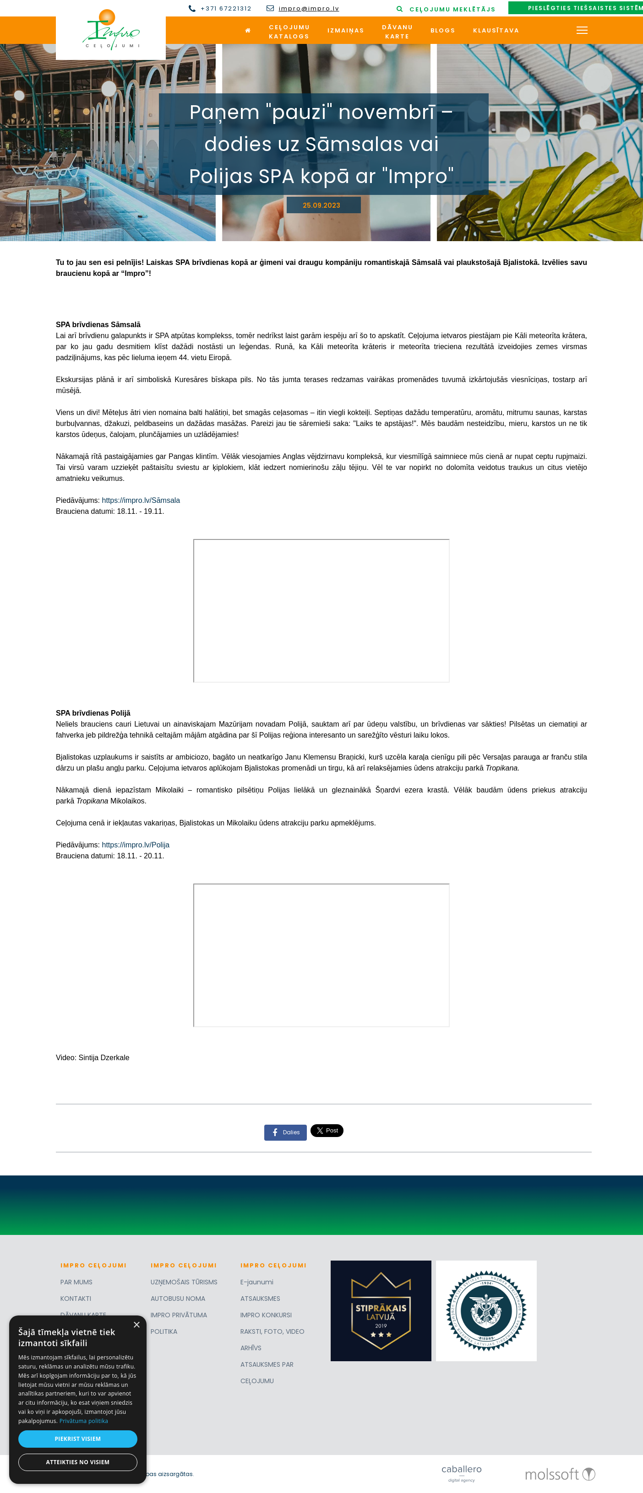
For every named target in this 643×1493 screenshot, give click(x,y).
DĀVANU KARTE (83, 1315)
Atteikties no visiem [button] (77, 1462)
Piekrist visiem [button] (77, 1439)
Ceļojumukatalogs (289, 32)
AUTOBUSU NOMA (178, 1298)
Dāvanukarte (397, 32)
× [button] (136, 1325)
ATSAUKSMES (260, 1298)
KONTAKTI (75, 1298)
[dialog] (78, 1399)
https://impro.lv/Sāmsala (141, 500)
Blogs (443, 30)
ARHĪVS (251, 1348)
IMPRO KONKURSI (266, 1315)
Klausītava (496, 30)
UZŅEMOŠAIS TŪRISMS (184, 1282)
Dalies (283, 1133)
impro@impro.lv (309, 8)
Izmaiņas (346, 30)
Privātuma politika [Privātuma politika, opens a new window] (84, 1421)
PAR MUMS (76, 1282)
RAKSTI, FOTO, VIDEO (272, 1331)
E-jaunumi (256, 1282)
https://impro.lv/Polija (136, 845)
